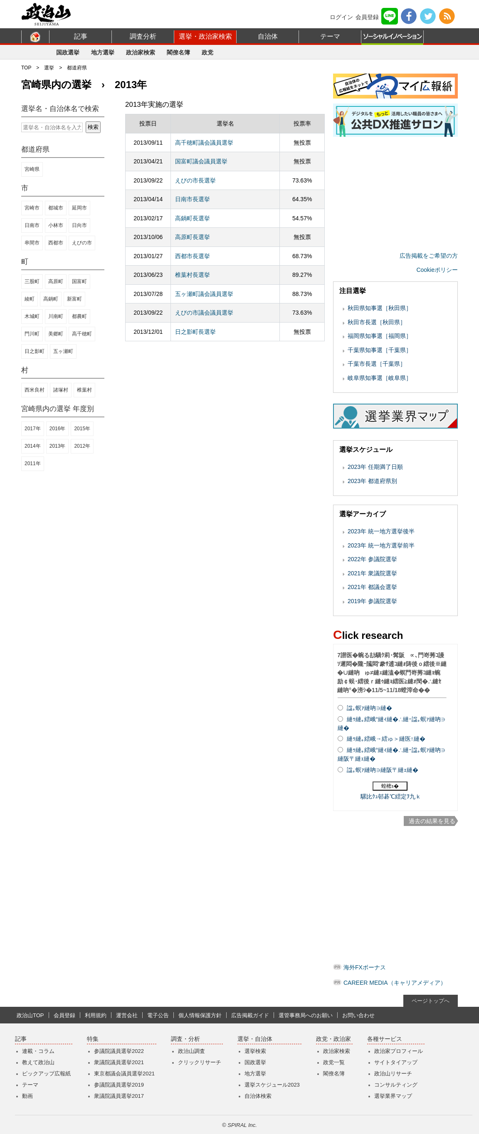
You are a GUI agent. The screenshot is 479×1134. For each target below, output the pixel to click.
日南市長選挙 (192, 199)
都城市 (55, 208)
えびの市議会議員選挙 (204, 312)
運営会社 (127, 1015)
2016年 (57, 428)
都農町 (79, 316)
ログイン (341, 17)
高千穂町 (82, 334)
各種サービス (384, 1039)
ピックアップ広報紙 (46, 1073)
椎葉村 (84, 390)
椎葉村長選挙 (192, 274)
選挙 (49, 68)
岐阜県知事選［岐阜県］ (380, 378)
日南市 (32, 225)
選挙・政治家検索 (205, 36)
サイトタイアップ (395, 1062)
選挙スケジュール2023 (272, 1084)
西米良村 (34, 390)
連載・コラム (38, 1051)
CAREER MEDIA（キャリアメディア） (394, 982)
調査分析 (143, 36)
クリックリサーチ (199, 1062)
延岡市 (79, 208)
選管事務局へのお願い (306, 1015)
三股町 (32, 281)
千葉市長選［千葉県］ (377, 363)
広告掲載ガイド (250, 1015)
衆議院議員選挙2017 (119, 1096)
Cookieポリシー (437, 269)
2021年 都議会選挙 (372, 587)
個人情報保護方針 (200, 1015)
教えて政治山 (38, 1062)
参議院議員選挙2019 (119, 1084)
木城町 (32, 316)
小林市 (55, 225)
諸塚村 (60, 390)
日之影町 (34, 351)
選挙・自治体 (254, 1039)
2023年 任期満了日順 (375, 466)
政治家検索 (140, 52)
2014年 (33, 446)
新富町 (74, 299)
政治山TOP (30, 1015)
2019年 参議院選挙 (372, 601)
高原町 (55, 281)
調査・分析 (185, 1039)
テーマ (330, 36)
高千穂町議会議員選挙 (204, 142)
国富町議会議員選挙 (201, 161)
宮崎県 (32, 169)
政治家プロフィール (398, 1051)
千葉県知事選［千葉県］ (380, 350)
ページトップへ (430, 1001)
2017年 (33, 428)
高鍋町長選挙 (192, 218)
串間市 (32, 243)
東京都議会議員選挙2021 (124, 1073)
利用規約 (95, 1015)
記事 (80, 36)
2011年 (33, 463)
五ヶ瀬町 (63, 351)
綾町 (30, 299)
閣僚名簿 (178, 52)
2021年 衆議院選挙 (372, 573)
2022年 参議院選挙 (372, 559)
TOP (26, 68)
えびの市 (82, 243)
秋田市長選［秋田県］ (377, 322)
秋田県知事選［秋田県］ (380, 308)
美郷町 (55, 334)
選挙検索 (255, 1051)
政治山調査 (191, 1051)
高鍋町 (50, 299)
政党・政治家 (333, 1039)
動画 (27, 1096)
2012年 (82, 446)
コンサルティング (395, 1084)
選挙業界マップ (393, 1096)
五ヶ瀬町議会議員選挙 (204, 294)
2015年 (82, 428)
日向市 (79, 225)
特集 (93, 1039)
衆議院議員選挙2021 (119, 1062)
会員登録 (367, 17)
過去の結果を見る (432, 821)
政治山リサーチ (393, 1073)
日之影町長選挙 (195, 331)
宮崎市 (32, 208)
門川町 (32, 334)
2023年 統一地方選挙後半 (381, 531)
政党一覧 (334, 1062)
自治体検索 (258, 1096)
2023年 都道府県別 (372, 481)
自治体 (268, 36)
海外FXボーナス (364, 967)
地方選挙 (102, 52)
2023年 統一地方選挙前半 (381, 545)
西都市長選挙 (192, 256)
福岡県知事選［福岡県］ (380, 336)
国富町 (79, 281)
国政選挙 (67, 52)
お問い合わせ (358, 1015)
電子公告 (158, 1015)
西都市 (55, 243)
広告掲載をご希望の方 (429, 255)
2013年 (57, 446)
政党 (207, 52)
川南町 (55, 316)
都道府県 (77, 68)
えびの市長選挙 (195, 180)
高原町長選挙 (192, 237)
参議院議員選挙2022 (119, 1051)
